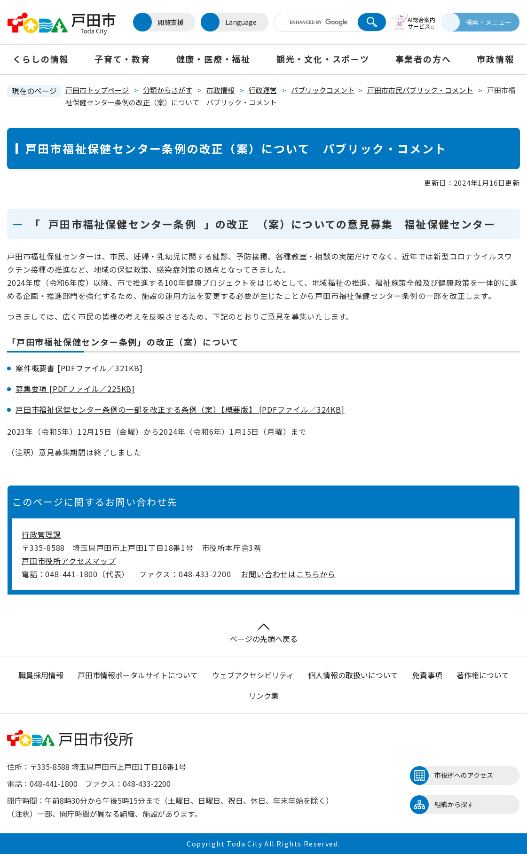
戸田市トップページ (97, 90)
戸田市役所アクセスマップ (69, 560)
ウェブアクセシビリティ (253, 675)
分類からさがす (167, 90)
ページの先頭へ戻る (264, 633)
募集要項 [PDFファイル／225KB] (75, 388)
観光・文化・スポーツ (323, 59)
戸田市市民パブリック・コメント (420, 90)
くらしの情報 (41, 59)
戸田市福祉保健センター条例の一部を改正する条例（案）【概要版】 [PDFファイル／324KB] (180, 409)
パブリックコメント (322, 90)
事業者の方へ (423, 59)
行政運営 (263, 90)
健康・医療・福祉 (213, 59)
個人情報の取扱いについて (353, 675)
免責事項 (427, 675)
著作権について (482, 675)
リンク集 (264, 695)
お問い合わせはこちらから (288, 574)
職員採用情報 (40, 675)
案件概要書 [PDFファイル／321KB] (79, 368)
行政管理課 (41, 534)
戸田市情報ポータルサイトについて (138, 675)
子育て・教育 (122, 59)
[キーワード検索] (314, 22)
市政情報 (495, 59)
